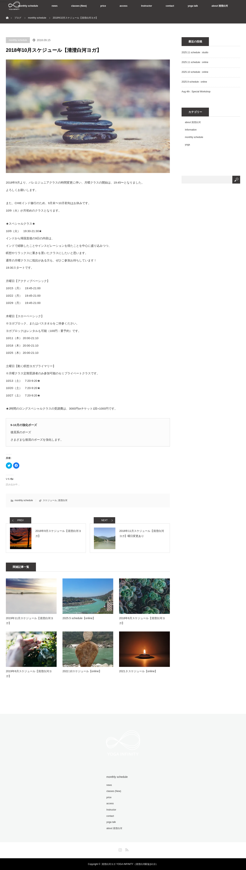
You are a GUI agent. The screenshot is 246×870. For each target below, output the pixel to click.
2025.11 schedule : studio (195, 52)
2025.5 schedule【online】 (78, 618)
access (123, 6)
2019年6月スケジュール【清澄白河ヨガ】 (29, 674)
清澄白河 (62, 500)
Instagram (120, 849)
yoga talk (193, 6)
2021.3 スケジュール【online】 (138, 671)
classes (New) (79, 6)
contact (170, 6)
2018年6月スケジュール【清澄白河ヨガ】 (142, 621)
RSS (126, 849)
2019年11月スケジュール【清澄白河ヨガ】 (29, 621)
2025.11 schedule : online (195, 62)
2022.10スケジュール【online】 (82, 671)
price (103, 6)
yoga (187, 144)
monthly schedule (28, 6)
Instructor (146, 6)
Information (191, 129)
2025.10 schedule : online (195, 72)
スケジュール (50, 500)
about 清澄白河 (219, 6)
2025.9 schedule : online (194, 81)
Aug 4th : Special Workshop (196, 91)
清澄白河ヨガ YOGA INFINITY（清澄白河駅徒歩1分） (130, 864)
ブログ (17, 17)
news (55, 6)
